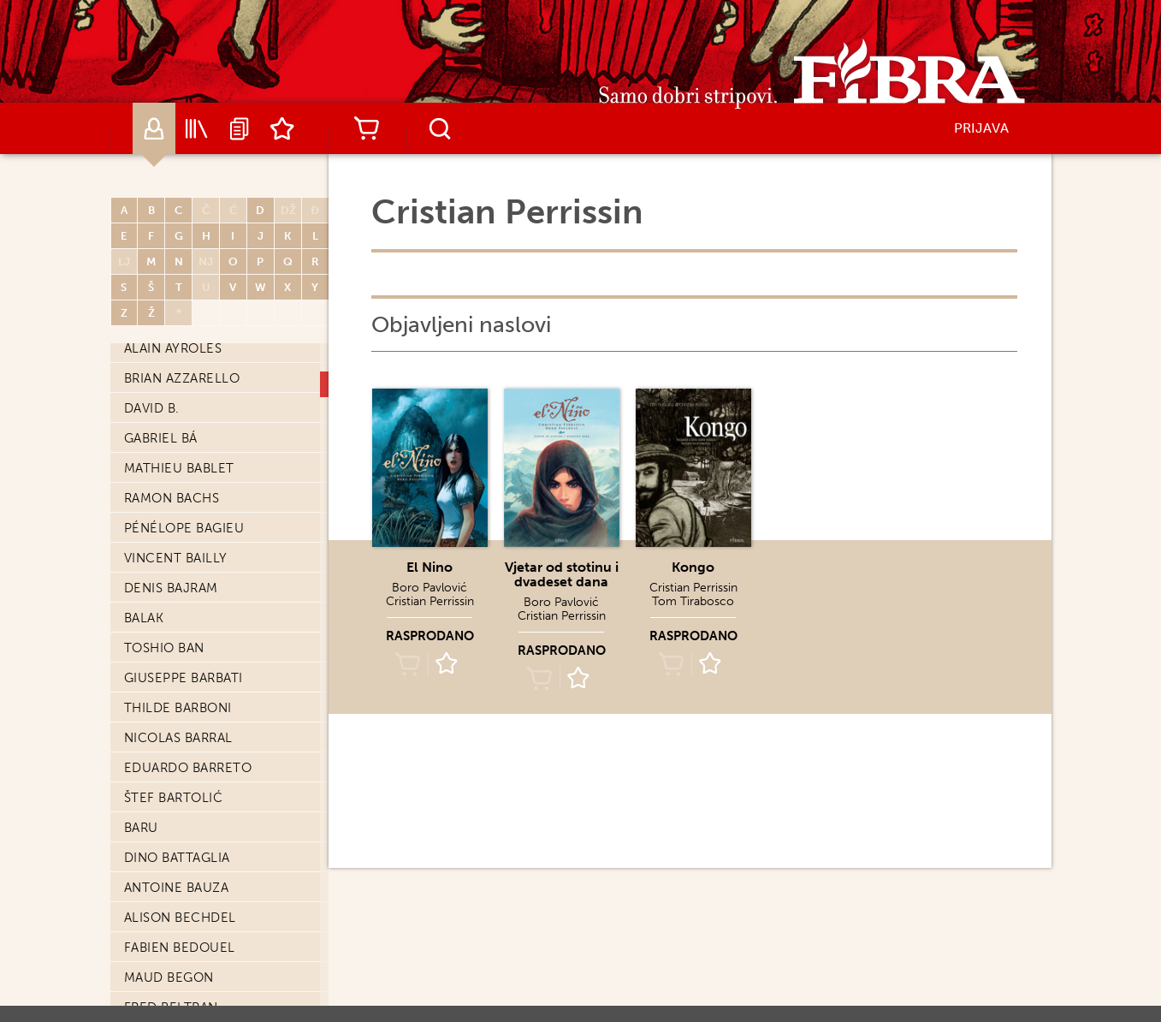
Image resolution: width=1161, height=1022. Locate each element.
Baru (141, 827)
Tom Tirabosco (693, 601)
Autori (154, 128)
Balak (144, 618)
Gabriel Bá (161, 438)
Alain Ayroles (173, 348)
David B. (152, 408)
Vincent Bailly (176, 558)
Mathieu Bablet (179, 468)
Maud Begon (169, 977)
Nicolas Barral (178, 738)
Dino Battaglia (177, 857)
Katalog (196, 128)
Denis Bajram (171, 588)
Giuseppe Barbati (183, 678)
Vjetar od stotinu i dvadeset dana (562, 574)
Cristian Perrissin (430, 601)
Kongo (693, 567)
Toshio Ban (164, 648)
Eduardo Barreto (188, 767)
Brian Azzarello (182, 378)
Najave (239, 128)
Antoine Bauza (176, 887)
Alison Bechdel (180, 917)
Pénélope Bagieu (184, 528)
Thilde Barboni (178, 708)
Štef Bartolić (173, 797)
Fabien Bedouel (179, 947)
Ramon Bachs (172, 498)
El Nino (429, 567)
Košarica (367, 128)
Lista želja (282, 128)
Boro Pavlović (429, 587)
